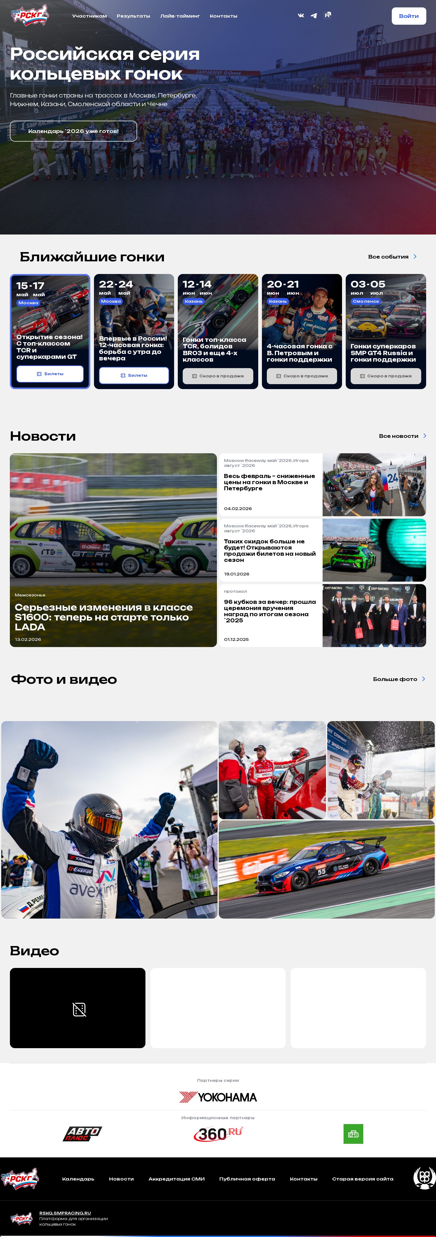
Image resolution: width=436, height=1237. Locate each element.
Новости (121, 1178)
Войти (409, 16)
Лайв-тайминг (180, 16)
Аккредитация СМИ (177, 1178)
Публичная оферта (247, 1178)
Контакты (223, 16)
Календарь (78, 1178)
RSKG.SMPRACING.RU (65, 1213)
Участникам (89, 16)
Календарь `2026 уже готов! (73, 131)
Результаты (133, 16)
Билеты (50, 374)
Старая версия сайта (362, 1178)
